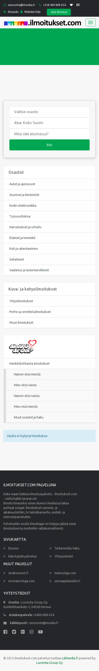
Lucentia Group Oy (49, 663)
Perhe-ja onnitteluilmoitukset (30, 312)
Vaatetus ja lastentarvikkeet (29, 270)
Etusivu (11, 548)
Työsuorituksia (19, 216)
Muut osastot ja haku (28, 417)
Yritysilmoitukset (21, 301)
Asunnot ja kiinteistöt (24, 195)
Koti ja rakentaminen (23, 248)
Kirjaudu (11, 11)
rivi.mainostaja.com (19, 581)
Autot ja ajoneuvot (22, 184)
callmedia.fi (70, 658)
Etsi (49, 145)
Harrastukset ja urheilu (25, 227)
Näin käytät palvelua (20, 556)
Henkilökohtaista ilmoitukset (29, 363)
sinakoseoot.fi (15, 573)
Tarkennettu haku (65, 548)
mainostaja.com (63, 573)
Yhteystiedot (61, 556)
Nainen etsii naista (27, 396)
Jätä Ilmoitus (59, 12)
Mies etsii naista (25, 385)
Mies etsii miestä (25, 406)
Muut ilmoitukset (21, 322)
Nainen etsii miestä (27, 374)
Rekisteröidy (30, 11)
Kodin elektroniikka (22, 205)
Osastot (16, 172)
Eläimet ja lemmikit (22, 238)
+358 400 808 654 (54, 4)
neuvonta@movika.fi (21, 4)
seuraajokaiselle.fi (65, 581)
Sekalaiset (16, 259)
